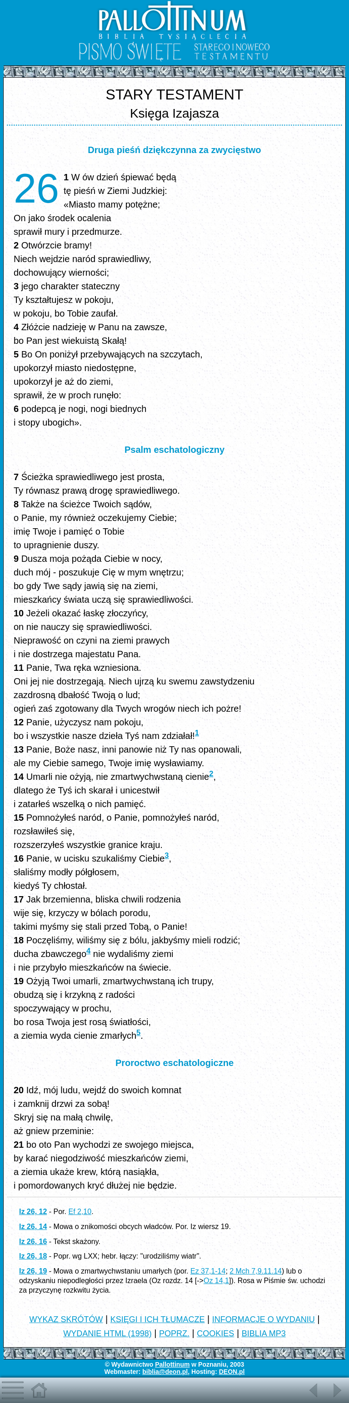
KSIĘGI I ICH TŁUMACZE (157, 1319)
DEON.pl (232, 1371)
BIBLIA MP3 (264, 1333)
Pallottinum (172, 1364)
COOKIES (215, 1333)
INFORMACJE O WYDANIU (263, 1319)
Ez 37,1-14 (207, 1271)
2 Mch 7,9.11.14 (255, 1271)
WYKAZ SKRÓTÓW (66, 1319)
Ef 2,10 (79, 1211)
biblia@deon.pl (165, 1371)
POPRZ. (174, 1333)
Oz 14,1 (216, 1280)
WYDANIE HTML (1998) (107, 1333)
